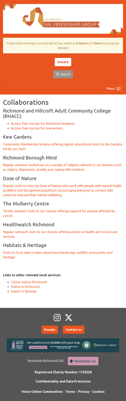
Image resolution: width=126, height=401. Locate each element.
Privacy (83, 391)
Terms (70, 391)
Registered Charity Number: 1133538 (63, 372)
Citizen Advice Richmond (29, 282)
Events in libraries (23, 291)
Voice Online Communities (42, 391)
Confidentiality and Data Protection (63, 381)
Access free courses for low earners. (37, 128)
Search (63, 74)
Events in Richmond (25, 286)
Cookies (98, 391)
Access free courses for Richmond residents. (43, 123)
